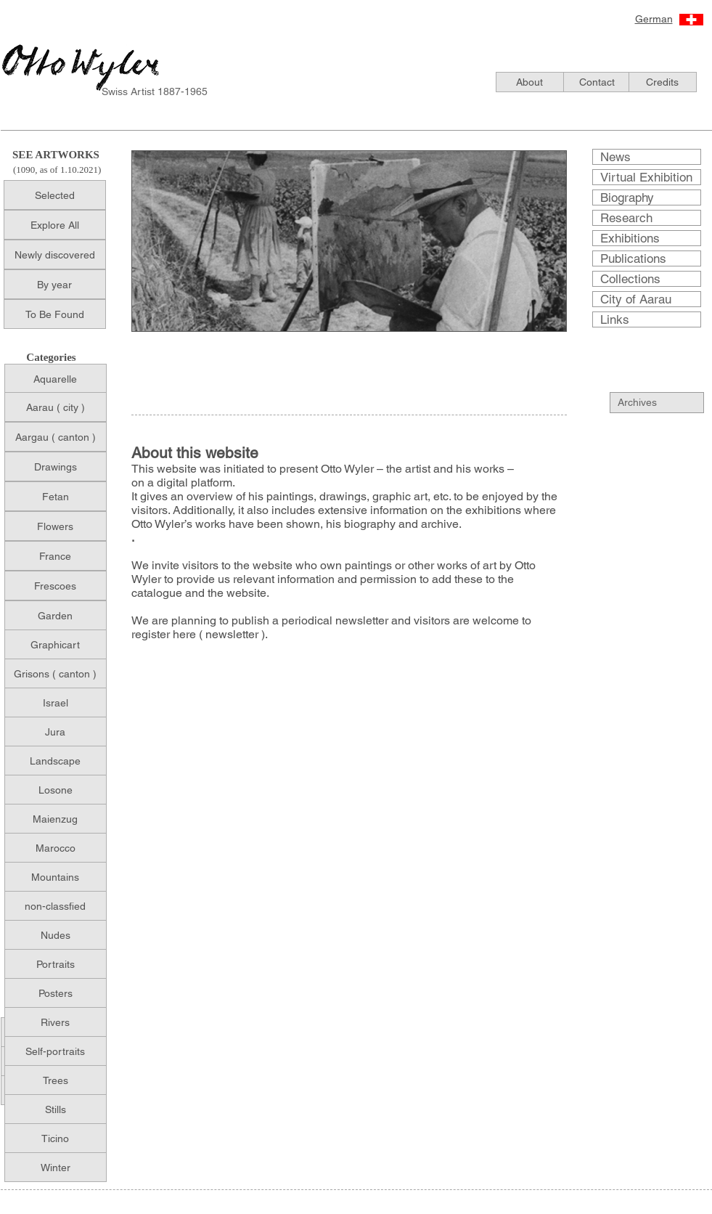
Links (614, 319)
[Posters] (55, 993)
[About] (530, 82)
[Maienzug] (55, 819)
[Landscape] (55, 760)
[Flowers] (55, 526)
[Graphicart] (55, 644)
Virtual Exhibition (646, 177)
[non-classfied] (55, 906)
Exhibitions (630, 238)
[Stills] (55, 1109)
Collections (630, 279)
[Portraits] (55, 964)
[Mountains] (55, 877)
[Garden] (55, 615)
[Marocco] (55, 848)
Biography (627, 197)
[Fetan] (55, 496)
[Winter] (55, 1167)
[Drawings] (55, 466)
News (615, 157)
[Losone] (55, 789)
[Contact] (597, 82)
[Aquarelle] (55, 379)
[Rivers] (55, 1022)
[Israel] (55, 702)
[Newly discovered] (55, 254)
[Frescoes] (55, 585)
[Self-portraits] (55, 1051)
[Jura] (55, 731)
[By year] (55, 284)
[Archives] (665, 402)
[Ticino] (55, 1138)
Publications (633, 258)
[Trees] (55, 1080)
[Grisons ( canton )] (55, 673)
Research (626, 218)
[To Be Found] (55, 314)
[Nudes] (55, 935)
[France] (55, 556)
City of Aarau (635, 299)
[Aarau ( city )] (55, 407)
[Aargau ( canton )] (55, 437)
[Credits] (663, 82)
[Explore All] (55, 225)
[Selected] (55, 195)
